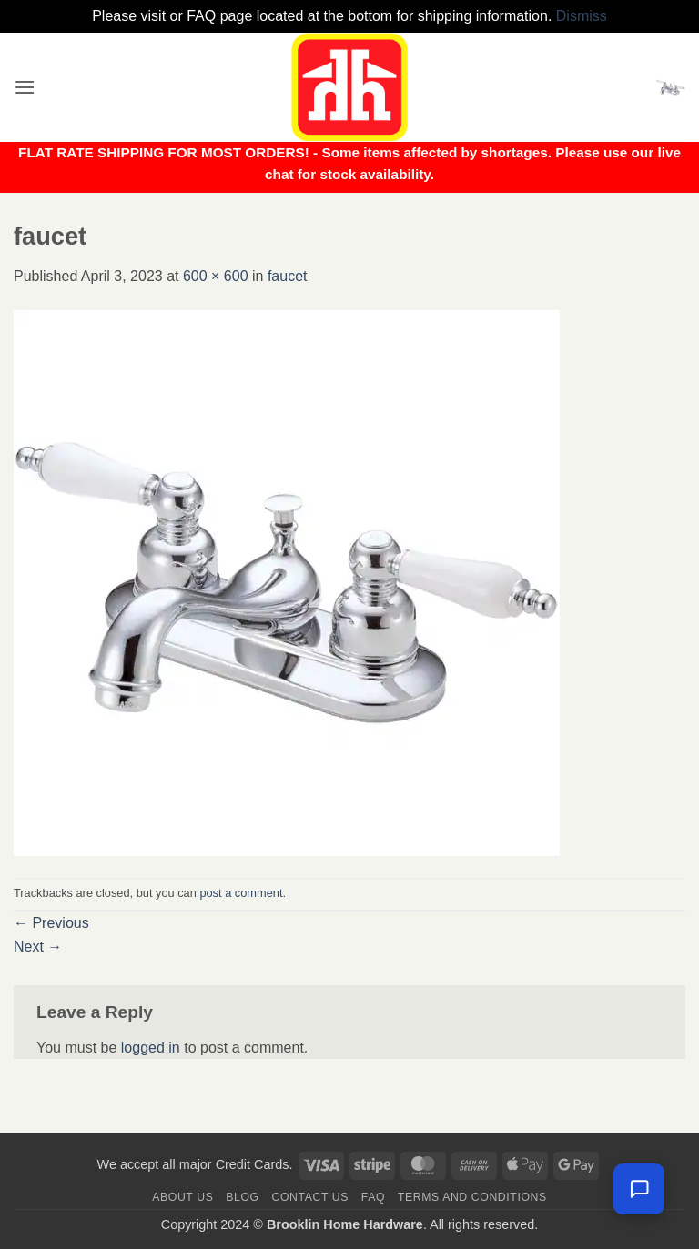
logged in (150, 1047)
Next (38, 946)
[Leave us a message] (638, 1188)
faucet (288, 276)
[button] (24, 87)
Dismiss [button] (581, 16)
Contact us (311, 1197)
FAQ (373, 1197)
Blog (242, 1197)
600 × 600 (215, 276)
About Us (182, 1197)
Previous (51, 923)
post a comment (240, 893)
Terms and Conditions (472, 1197)
